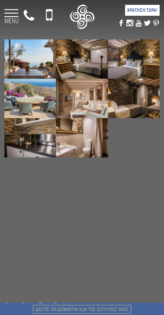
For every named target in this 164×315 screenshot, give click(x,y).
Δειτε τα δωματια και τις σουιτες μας (82, 309)
